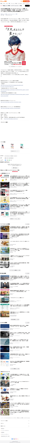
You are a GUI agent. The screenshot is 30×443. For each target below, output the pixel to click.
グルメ (7, 3)
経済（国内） (11, 158)
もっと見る (27, 224)
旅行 (9, 3)
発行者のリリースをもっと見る (15, 218)
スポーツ (24, 3)
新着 (1, 3)
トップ (2, 417)
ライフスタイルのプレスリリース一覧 (9, 417)
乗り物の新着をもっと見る (15, 319)
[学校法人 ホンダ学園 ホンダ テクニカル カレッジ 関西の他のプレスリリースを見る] (27, 6)
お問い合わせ (15, 167)
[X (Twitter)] (7, 160)
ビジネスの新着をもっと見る (15, 368)
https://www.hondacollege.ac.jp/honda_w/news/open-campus (11, 102)
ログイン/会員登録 (26, 1)
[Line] (9, 160)
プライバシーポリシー (5, 434)
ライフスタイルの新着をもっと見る (15, 270)
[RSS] (17, 439)
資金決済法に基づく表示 (5, 436)
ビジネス (27, 3)
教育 (5, 158)
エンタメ (4, 3)
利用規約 (2, 432)
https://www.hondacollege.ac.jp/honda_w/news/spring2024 (10, 108)
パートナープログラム (5, 430)
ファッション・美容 (14, 3)
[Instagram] (16, 439)
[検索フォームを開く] (21, 1)
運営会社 (2, 428)
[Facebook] (5, 160)
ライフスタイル (19, 3)
